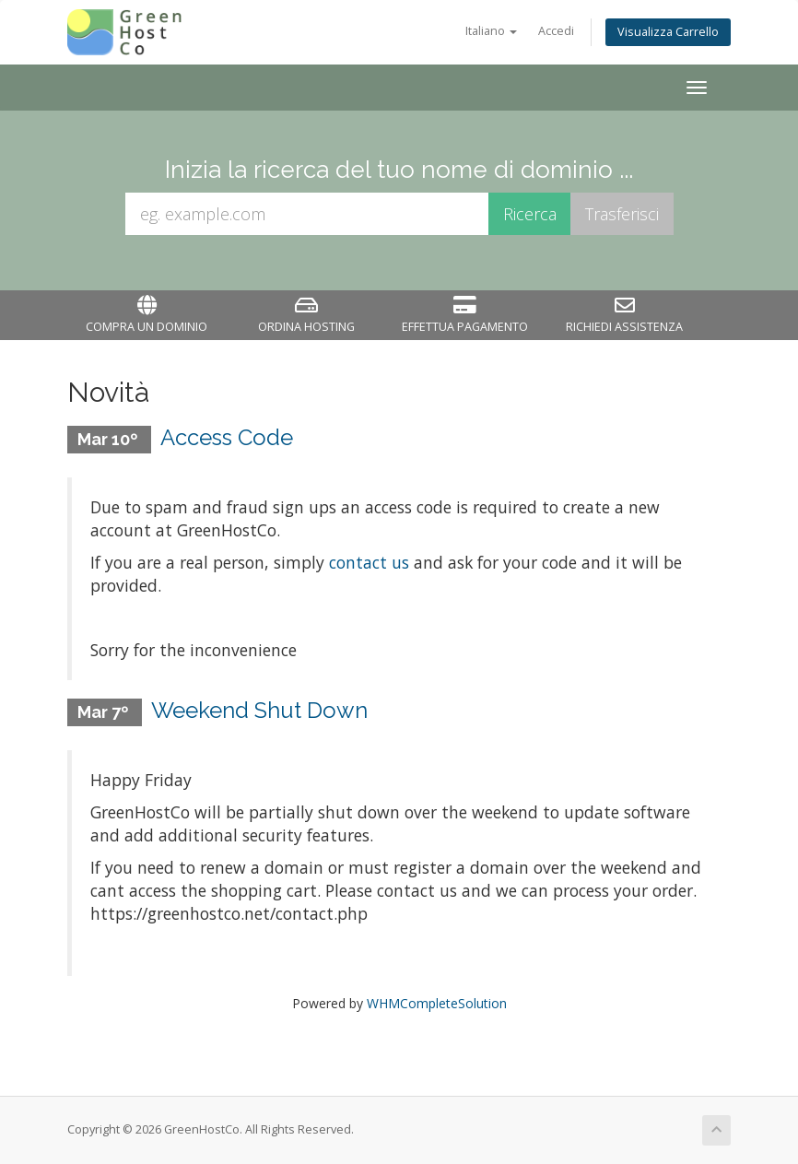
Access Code (226, 437)
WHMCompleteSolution (437, 1003)
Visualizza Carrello (668, 32)
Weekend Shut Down (259, 710)
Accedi (556, 31)
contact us (369, 562)
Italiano (491, 31)
